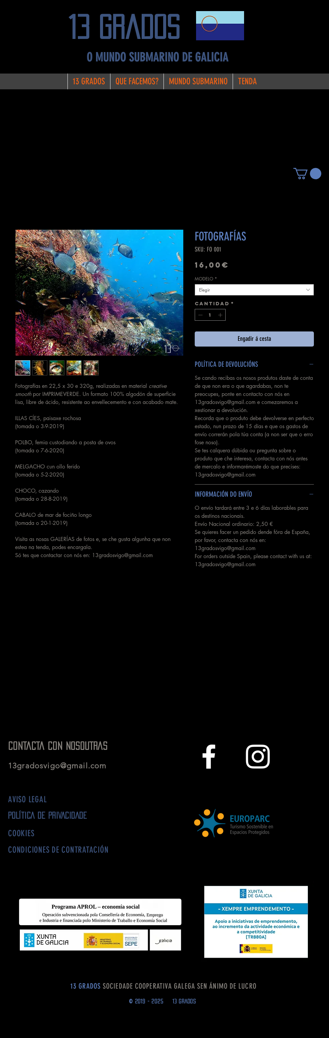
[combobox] (254, 290)
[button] (307, 173)
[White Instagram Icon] (258, 756)
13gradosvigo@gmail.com (59, 765)
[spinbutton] (210, 315)
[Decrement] (200, 315)
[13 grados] (129, 27)
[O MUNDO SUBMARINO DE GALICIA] (157, 58)
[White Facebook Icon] (209, 756)
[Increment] (221, 315)
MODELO (206, 278)
